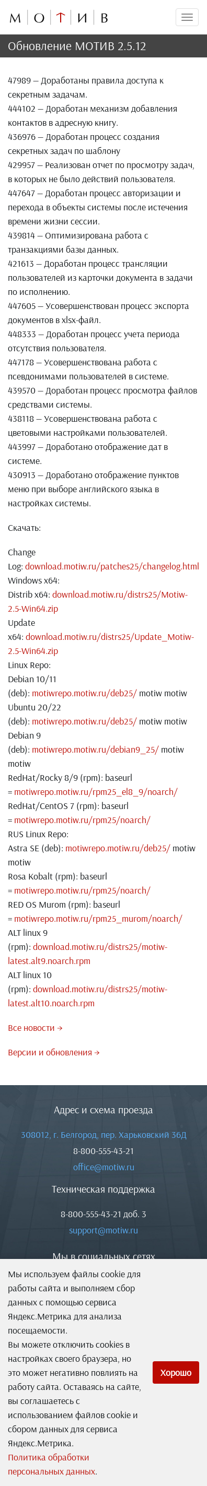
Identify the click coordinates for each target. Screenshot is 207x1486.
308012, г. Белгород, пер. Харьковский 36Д (104, 1134)
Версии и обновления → (54, 1052)
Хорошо (175, 1372)
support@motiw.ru (103, 1230)
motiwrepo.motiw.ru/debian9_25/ (95, 749)
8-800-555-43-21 (103, 1151)
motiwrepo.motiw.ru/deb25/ (84, 693)
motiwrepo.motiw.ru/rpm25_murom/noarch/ (98, 918)
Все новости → (35, 1027)
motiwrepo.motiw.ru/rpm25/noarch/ (82, 820)
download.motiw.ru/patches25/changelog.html (112, 566)
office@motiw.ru (103, 1167)
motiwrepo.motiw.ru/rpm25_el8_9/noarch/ (96, 792)
